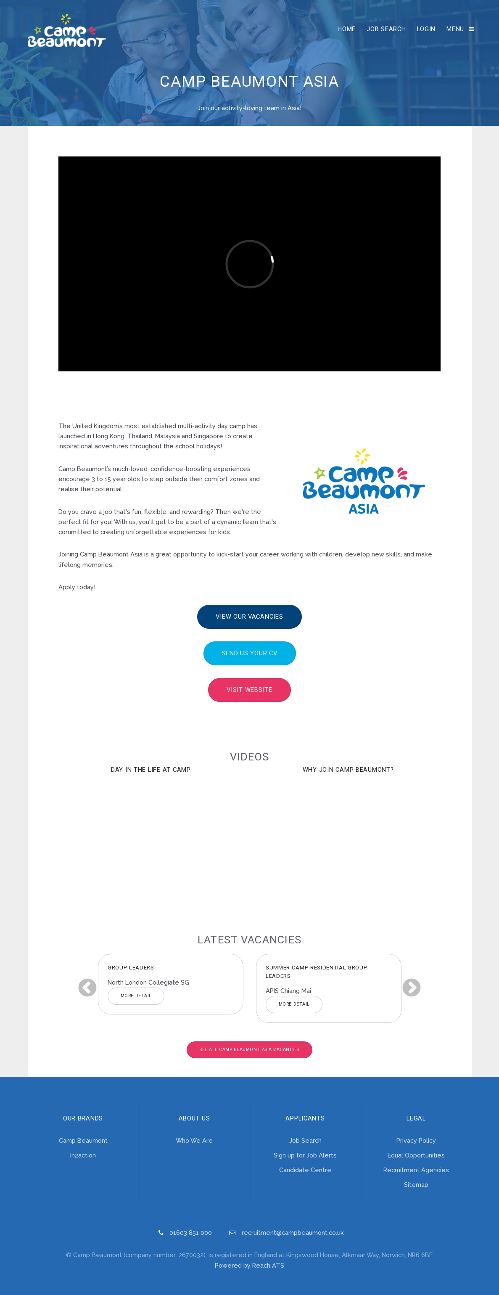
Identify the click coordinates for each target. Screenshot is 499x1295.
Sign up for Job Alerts (305, 1155)
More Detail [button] (136, 995)
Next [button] (411, 988)
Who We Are (194, 1140)
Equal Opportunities (416, 1155)
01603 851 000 (190, 1232)
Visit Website (249, 690)
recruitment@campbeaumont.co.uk (293, 1232)
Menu (455, 29)
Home (347, 29)
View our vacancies (249, 616)
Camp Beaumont (83, 1140)
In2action (83, 1155)
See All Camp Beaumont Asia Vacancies (249, 1049)
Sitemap (416, 1184)
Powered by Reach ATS (249, 1265)
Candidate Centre (305, 1169)
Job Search (386, 29)
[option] (171, 984)
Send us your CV (249, 653)
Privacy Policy (416, 1140)
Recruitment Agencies (416, 1169)
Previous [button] (87, 988)
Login (426, 29)
